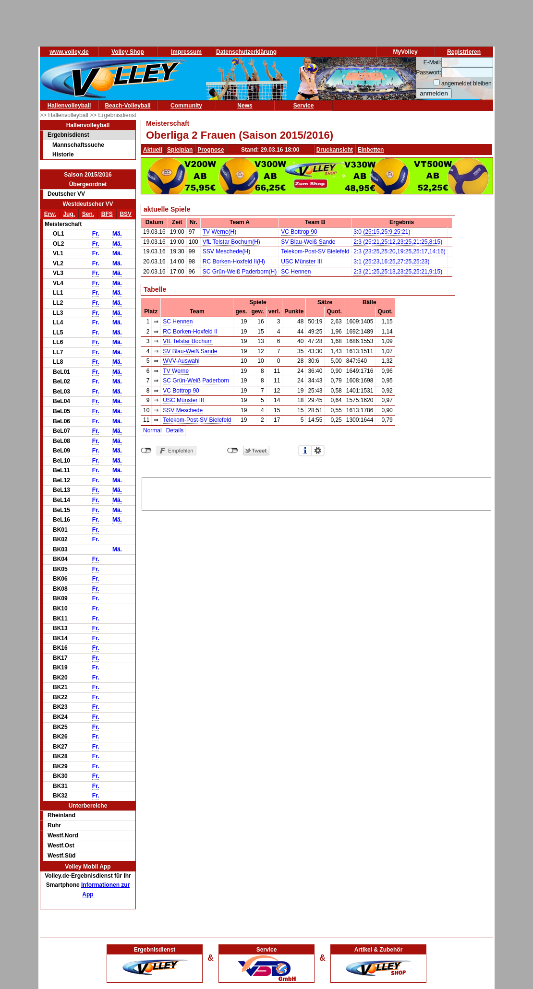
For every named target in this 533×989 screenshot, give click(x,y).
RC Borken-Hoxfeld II (190, 331)
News (244, 105)
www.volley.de (68, 51)
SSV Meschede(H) (226, 251)
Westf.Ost (61, 845)
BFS (107, 214)
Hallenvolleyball (69, 105)
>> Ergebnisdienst (113, 115)
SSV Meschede (183, 410)
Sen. (88, 214)
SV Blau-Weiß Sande (308, 241)
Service (303, 105)
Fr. (95, 233)
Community (186, 105)
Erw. (50, 214)
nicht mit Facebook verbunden (146, 450)
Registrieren (464, 51)
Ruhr (54, 825)
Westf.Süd (61, 855)
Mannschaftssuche (78, 145)
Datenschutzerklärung (246, 51)
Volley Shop (127, 51)
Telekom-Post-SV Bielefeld (315, 251)
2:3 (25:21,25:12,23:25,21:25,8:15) (397, 241)
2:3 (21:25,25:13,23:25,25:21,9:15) (397, 271)
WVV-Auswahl (181, 360)
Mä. (117, 233)
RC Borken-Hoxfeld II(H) (234, 261)
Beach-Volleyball (127, 105)
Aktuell (152, 149)
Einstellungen (318, 450)
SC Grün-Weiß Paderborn (196, 380)
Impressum (186, 51)
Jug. (69, 214)
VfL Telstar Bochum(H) (231, 241)
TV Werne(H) (219, 231)
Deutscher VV (66, 194)
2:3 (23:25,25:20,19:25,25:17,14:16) (399, 251)
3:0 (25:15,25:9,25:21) (381, 231)
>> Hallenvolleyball (65, 115)
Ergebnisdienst (68, 134)
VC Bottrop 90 (299, 231)
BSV (126, 214)
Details (175, 430)
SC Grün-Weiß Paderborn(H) (240, 271)
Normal (152, 430)
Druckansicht (334, 149)
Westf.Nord (63, 835)
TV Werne (176, 371)
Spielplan (180, 149)
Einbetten (371, 149)
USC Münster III (301, 261)
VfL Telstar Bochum (187, 341)
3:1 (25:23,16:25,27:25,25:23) (391, 261)
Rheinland (61, 815)
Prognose (210, 149)
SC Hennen (296, 271)
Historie (63, 154)
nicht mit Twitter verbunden (232, 450)
